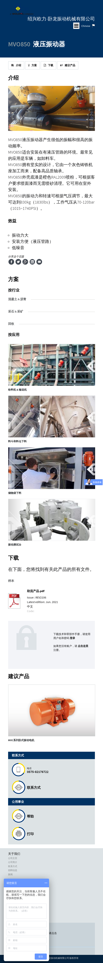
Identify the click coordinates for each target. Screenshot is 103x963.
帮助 (30, 816)
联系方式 (34, 787)
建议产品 (67, 65)
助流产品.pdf (35, 591)
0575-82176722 (59, 770)
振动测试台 (14, 544)
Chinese (85, 26)
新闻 (10, 874)
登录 (72, 638)
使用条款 (12, 909)
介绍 (16, 65)
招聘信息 (12, 870)
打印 (30, 834)
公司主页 (12, 858)
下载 (48, 65)
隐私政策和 (13, 905)
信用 (10, 917)
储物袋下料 (14, 493)
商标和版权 (13, 913)
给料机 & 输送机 (17, 389)
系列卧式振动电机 (21, 740)
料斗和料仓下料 (17, 441)
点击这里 (83, 646)
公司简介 (12, 862)
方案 (32, 65)
